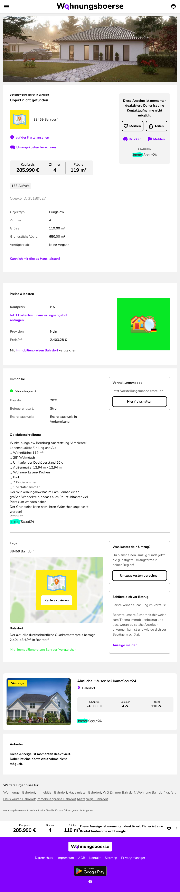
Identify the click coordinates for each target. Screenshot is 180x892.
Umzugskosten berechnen (36, 147)
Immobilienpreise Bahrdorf (56, 799)
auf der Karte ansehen (32, 137)
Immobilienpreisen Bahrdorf (37, 350)
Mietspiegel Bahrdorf (92, 799)
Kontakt (95, 858)
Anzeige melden (125, 645)
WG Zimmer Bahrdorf (119, 792)
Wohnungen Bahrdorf (19, 792)
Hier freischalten (139, 401)
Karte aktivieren (57, 600)
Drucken (135, 139)
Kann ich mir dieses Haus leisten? (35, 258)
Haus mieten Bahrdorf (85, 792)
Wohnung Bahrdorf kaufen (155, 792)
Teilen (159, 126)
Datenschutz (44, 858)
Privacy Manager (133, 858)
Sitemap (111, 858)
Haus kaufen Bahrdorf (19, 799)
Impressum (65, 858)
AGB (81, 858)
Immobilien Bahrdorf (52, 792)
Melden (159, 139)
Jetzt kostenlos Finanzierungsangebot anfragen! (38, 317)
